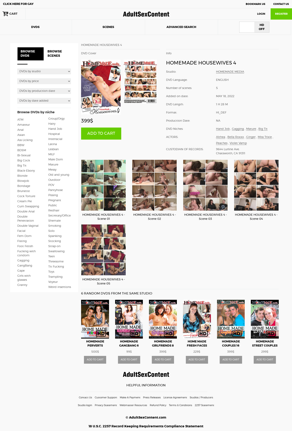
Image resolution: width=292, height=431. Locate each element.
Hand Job (55, 129)
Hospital (54, 134)
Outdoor (54, 180)
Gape (21, 270)
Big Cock (23, 160)
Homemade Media (230, 71)
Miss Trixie (265, 137)
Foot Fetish (25, 246)
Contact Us (281, 4)
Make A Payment (130, 397)
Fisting (22, 241)
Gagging (23, 260)
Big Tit (21, 165)
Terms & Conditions (180, 405)
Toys (51, 271)
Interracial (55, 139)
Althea (220, 137)
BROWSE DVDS (28, 53)
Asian (21, 135)
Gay (18, 4)
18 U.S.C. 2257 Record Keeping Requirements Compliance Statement (146, 426)
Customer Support (106, 397)
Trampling (55, 276)
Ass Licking (25, 140)
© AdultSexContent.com (146, 417)
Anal (20, 130)
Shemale (54, 220)
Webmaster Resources (133, 405)
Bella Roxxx (235, 137)
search (39, 14)
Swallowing (56, 251)
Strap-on (54, 246)
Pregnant (54, 200)
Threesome (56, 261)
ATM (20, 119)
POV (51, 185)
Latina (52, 144)
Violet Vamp (238, 143)
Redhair (53, 210)
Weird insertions (59, 287)
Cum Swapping (28, 206)
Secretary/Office (59, 215)
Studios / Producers (201, 397)
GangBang (24, 265)
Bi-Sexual (24, 155)
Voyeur (53, 282)
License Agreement (175, 397)
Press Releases (152, 397)
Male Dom (55, 159)
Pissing (53, 195)
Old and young (58, 174)
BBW (20, 145)
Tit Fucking (56, 266)
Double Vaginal (28, 225)
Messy (52, 169)
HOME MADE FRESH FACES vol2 (197, 345)
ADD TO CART (101, 133)
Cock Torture (26, 196)
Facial (21, 231)
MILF (51, 154)
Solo (51, 231)
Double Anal (26, 211)
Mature (53, 164)
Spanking (55, 236)
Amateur (23, 124)
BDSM (21, 150)
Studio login (85, 405)
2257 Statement (204, 405)
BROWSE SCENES (54, 53)
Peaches (221, 143)
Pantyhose (55, 190)
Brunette (23, 191)
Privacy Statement (106, 405)
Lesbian (53, 149)
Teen (51, 256)
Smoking (54, 225)
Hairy (51, 123)
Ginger (251, 137)
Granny (22, 285)
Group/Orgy (56, 118)
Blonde (22, 175)
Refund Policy (158, 405)
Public (52, 205)
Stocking (54, 241)
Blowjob (23, 181)
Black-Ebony (26, 170)
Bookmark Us (255, 4)
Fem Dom (24, 236)
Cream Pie (24, 201)
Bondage (23, 186)
